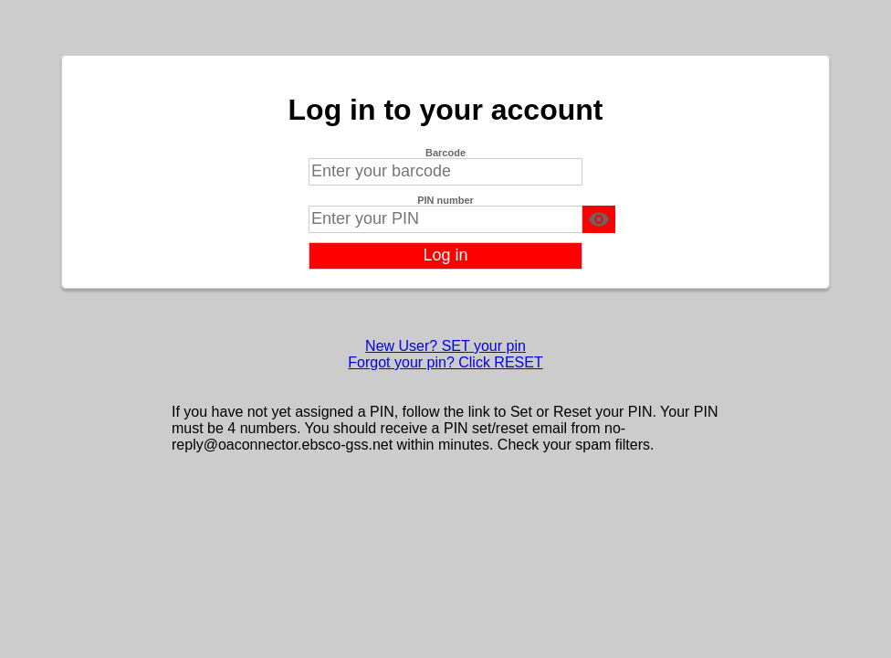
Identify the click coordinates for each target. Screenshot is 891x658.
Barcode (445, 152)
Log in (445, 255)
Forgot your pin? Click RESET (445, 362)
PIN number (445, 200)
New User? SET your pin (445, 346)
